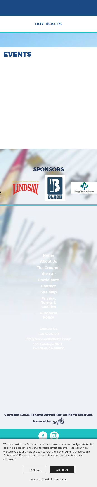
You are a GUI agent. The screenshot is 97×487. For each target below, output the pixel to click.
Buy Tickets (48, 23)
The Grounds (48, 267)
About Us (48, 261)
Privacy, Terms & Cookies (48, 302)
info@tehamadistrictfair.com (48, 339)
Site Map (48, 292)
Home (48, 255)
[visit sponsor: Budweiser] (57, 189)
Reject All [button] (34, 469)
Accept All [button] (62, 469)
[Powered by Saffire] (58, 421)
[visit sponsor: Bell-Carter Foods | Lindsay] (28, 189)
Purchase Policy (48, 315)
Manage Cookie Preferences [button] (48, 479)
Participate (48, 280)
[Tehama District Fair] (17, 9)
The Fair (48, 273)
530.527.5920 (48, 334)
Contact (48, 286)
